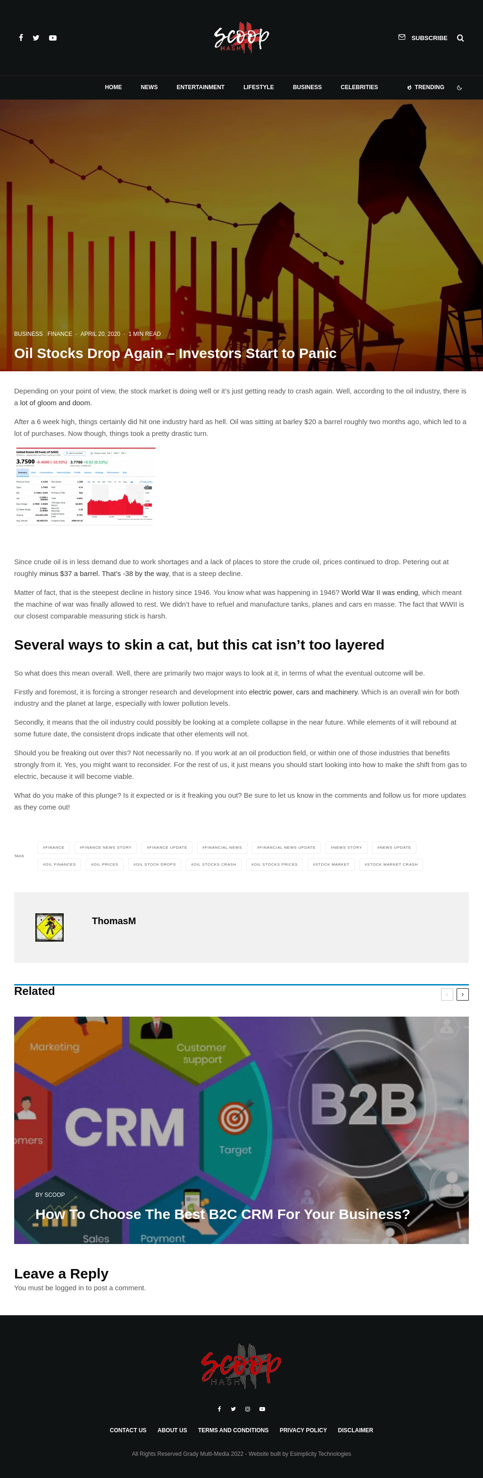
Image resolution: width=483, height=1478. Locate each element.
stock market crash (392, 864)
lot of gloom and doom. (56, 403)
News (149, 87)
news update (395, 847)
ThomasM (114, 921)
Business (307, 87)
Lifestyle (258, 87)
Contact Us (128, 1430)
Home (113, 87)
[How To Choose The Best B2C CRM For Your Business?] (241, 1133)
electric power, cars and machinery (302, 692)
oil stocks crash (214, 864)
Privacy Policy (303, 1430)
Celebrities (359, 87)
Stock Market (333, 864)
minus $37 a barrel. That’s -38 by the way (103, 573)
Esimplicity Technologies (320, 1454)
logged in (69, 1288)
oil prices (105, 864)
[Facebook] (21, 38)
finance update (168, 847)
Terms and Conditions (233, 1430)
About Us (172, 1430)
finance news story (107, 847)
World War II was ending (379, 592)
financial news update (288, 847)
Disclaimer (355, 1430)
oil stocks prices (276, 864)
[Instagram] (248, 1409)
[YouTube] (52, 38)
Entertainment (200, 87)
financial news (223, 847)
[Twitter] (36, 38)
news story (347, 847)
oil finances (60, 864)
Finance (60, 334)
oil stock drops (156, 864)
